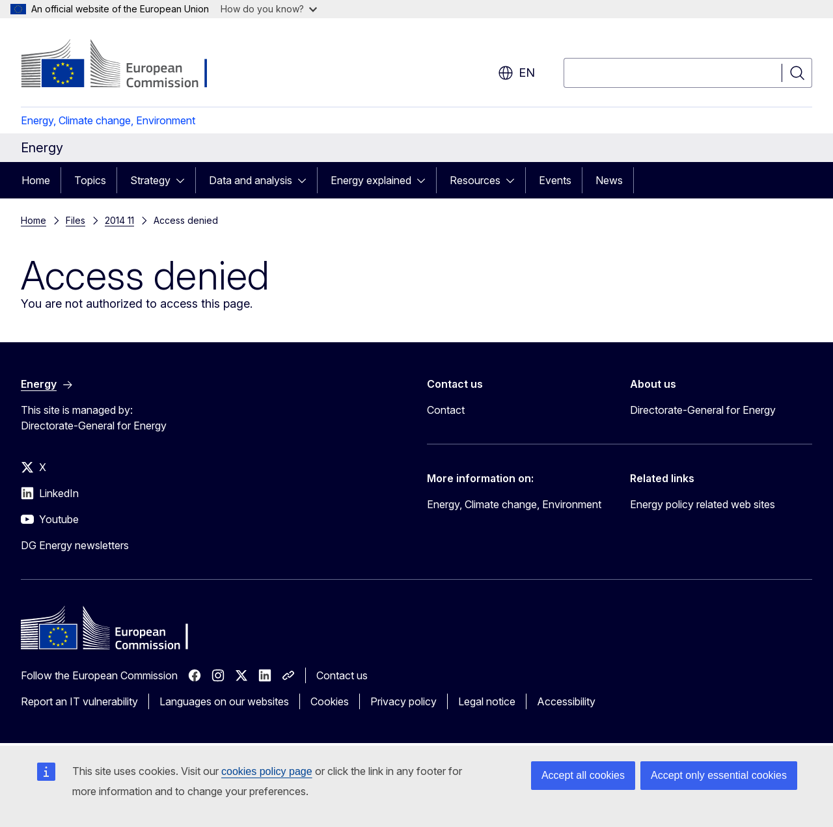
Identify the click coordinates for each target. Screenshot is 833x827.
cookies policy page (266, 771)
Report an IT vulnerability (79, 701)
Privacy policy (403, 701)
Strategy (150, 180)
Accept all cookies (583, 775)
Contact (446, 409)
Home (35, 180)
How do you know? (269, 8)
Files (75, 220)
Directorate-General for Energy (703, 409)
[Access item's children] (184, 180)
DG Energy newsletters (75, 545)
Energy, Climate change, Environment (108, 120)
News (609, 180)
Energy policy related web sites (702, 504)
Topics (90, 180)
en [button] (516, 73)
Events (555, 180)
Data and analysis (250, 180)
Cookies (329, 701)
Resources (475, 180)
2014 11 (119, 220)
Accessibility (566, 701)
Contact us (342, 675)
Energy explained (371, 180)
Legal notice (486, 701)
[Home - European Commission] (126, 65)
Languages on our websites (224, 701)
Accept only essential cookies (719, 775)
